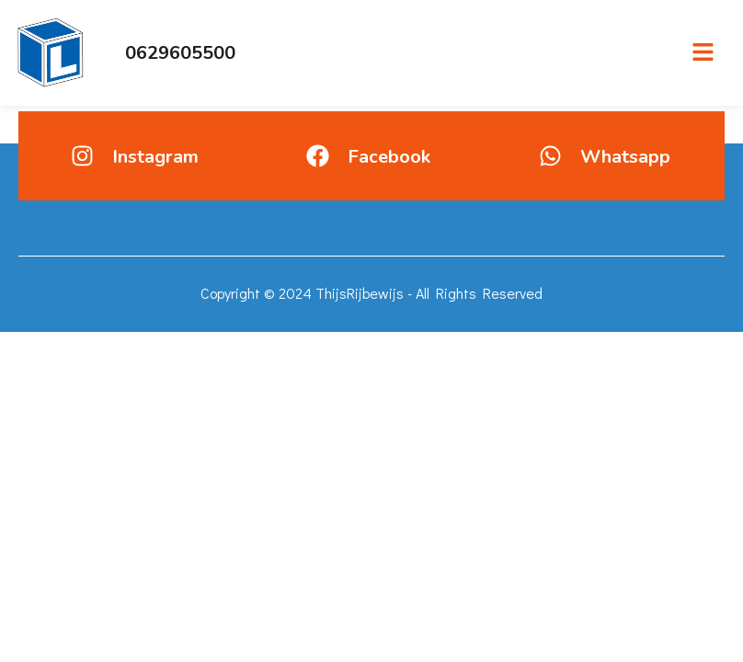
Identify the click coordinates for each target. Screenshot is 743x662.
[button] (703, 53)
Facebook (389, 156)
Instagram (155, 156)
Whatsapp (625, 156)
